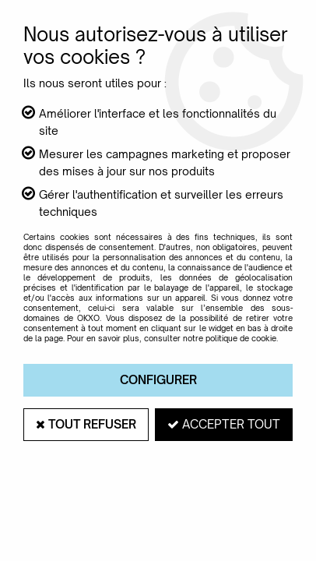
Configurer (158, 379)
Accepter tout (223, 424)
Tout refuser (86, 424)
